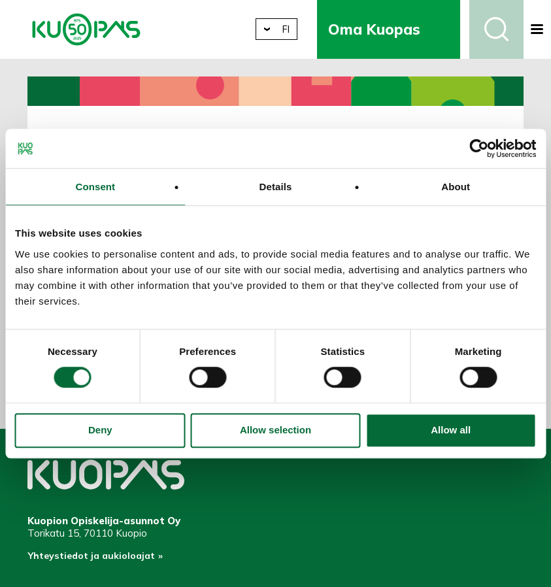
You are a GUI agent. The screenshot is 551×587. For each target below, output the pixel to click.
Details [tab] (275, 186)
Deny (100, 430)
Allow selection (275, 430)
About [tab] (455, 186)
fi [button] (295, 29)
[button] (537, 29)
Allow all (451, 430)
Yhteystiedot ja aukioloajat (93, 558)
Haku (496, 29)
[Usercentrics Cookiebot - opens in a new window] (479, 148)
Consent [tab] (95, 186)
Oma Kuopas (384, 29)
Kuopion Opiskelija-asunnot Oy (86, 29)
